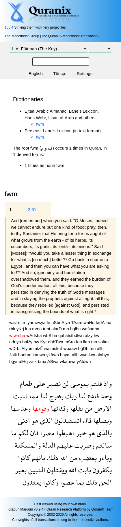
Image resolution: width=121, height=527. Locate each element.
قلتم (95, 383)
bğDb (84, 348)
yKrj (20, 328)
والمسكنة (28, 445)
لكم (23, 432)
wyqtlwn (88, 354)
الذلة (48, 445)
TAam (77, 322)
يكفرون (101, 469)
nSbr (56, 322)
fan (79, 341)
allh (100, 348)
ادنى (24, 420)
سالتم (103, 445)
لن (65, 383)
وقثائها (58, 408)
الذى (45, 420)
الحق (104, 482)
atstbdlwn (75, 335)
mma (37, 328)
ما (14, 432)
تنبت (20, 396)
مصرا (46, 432)
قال (86, 420)
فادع (92, 396)
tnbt (47, 328)
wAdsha (34, 335)
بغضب (87, 457)
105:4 (9, 27)
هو (34, 420)
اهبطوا (64, 432)
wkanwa (68, 361)
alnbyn (102, 354)
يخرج (56, 396)
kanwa (39, 354)
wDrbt (15, 348)
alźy (89, 335)
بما (79, 482)
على (38, 383)
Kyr (44, 341)
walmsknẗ (54, 348)
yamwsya (37, 322)
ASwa (53, 361)
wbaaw (71, 348)
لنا (81, 396)
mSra (70, 341)
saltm (103, 341)
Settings (84, 73)
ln (49, 322)
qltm (23, 322)
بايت (84, 469)
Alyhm (28, 348)
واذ (107, 383)
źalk (13, 354)
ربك (70, 396)
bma (42, 361)
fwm (40, 124)
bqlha (76, 328)
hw (96, 335)
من (88, 408)
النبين (36, 469)
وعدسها (21, 408)
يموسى (79, 383)
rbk (12, 328)
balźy (27, 341)
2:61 (32, 209)
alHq (24, 361)
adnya (15, 341)
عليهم (64, 445)
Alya (66, 322)
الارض (102, 408)
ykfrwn (53, 354)
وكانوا (49, 482)
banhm (25, 354)
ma (94, 341)
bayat (66, 354)
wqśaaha (90, 328)
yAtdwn (84, 361)
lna (108, 322)
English (36, 73)
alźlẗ (39, 348)
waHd (89, 322)
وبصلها (102, 420)
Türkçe (59, 73)
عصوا (66, 482)
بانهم (37, 457)
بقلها (75, 408)
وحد (105, 396)
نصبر (53, 383)
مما (33, 396)
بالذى (103, 432)
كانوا (24, 457)
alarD (57, 328)
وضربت (83, 445)
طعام (26, 383)
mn (66, 328)
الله (63, 457)
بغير (21, 469)
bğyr (14, 361)
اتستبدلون (67, 420)
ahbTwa (56, 341)
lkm (87, 341)
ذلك (51, 457)
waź (13, 322)
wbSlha (50, 335)
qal (61, 335)
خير (80, 432)
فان (33, 432)
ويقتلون (56, 469)
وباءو (104, 457)
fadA (101, 322)
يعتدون (32, 482)
